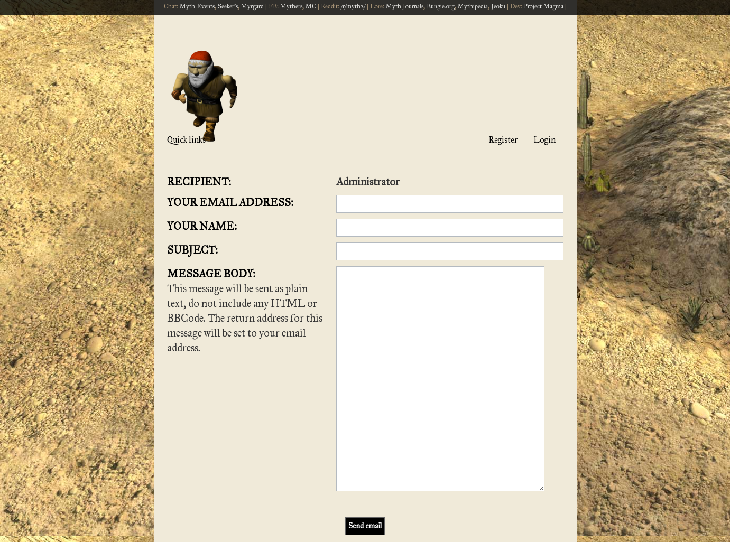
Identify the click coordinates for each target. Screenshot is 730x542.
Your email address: (230, 202)
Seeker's (228, 6)
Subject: (192, 250)
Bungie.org (441, 6)
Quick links (186, 140)
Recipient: (199, 181)
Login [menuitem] (544, 140)
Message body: (211, 273)
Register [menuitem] (503, 140)
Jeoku (498, 6)
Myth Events (197, 6)
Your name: (202, 226)
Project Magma (543, 6)
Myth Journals (404, 6)
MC (311, 6)
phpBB (336, 503)
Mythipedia (473, 6)
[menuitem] (479, 481)
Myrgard (252, 6)
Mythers (291, 6)
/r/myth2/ (353, 6)
